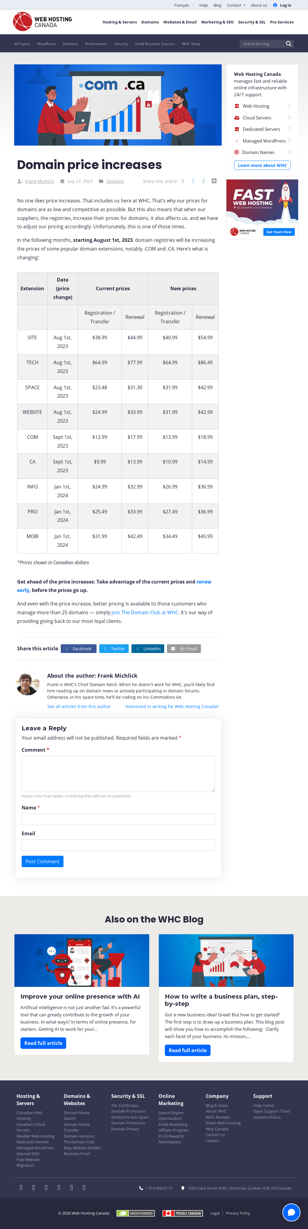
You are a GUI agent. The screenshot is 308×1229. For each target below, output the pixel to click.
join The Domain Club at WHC (145, 612)
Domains (70, 43)
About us (259, 5)
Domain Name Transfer (77, 1127)
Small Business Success (155, 43)
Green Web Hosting (223, 1123)
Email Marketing (173, 1124)
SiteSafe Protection (128, 1111)
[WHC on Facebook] (23, 1188)
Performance (96, 43)
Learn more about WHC (262, 165)
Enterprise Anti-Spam (130, 1117)
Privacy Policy (238, 1213)
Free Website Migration (28, 1162)
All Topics (22, 43)
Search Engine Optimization (171, 1115)
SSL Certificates (125, 1105)
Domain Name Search (77, 1115)
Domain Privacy (125, 1129)
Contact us (215, 1134)
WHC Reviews (218, 1117)
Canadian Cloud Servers (31, 1127)
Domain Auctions (79, 1136)
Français (181, 5)
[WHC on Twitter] (35, 1188)
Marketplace (170, 1141)
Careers (212, 1140)
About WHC (216, 1111)
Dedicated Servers (33, 1141)
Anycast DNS (28, 1153)
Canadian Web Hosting (29, 1115)
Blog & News (217, 1105)
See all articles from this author (79, 706)
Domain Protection (128, 1123)
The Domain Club (79, 1141)
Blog (217, 5)
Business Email (77, 1153)
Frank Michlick (39, 181)
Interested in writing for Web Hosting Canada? (172, 706)
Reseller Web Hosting (35, 1136)
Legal (215, 1213)
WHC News (191, 43)
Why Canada (217, 1129)
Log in (282, 5)
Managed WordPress (35, 1147)
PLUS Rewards (171, 1136)
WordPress (46, 43)
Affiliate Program (174, 1130)
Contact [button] (234, 5)
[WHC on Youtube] (73, 1188)
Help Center (264, 1105)
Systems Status (267, 1117)
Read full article (43, 1043)
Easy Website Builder (82, 1147)
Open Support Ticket (271, 1111)
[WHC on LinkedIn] (48, 1188)
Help (203, 5)
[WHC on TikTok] (85, 1188)
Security (121, 43)
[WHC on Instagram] (60, 1188)
